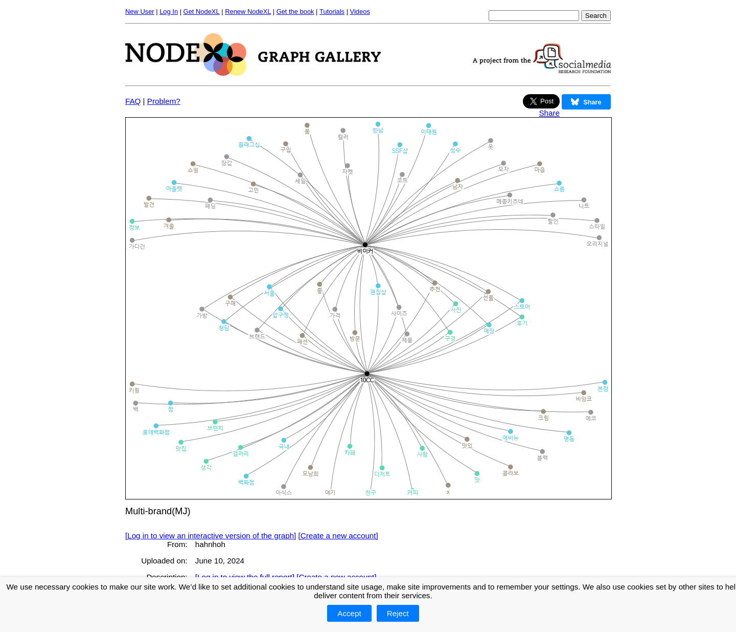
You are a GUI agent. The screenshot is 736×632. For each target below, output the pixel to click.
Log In (168, 11)
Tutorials (331, 11)
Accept (349, 613)
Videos (360, 11)
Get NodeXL (201, 11)
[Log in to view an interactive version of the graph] (210, 535)
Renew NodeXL (248, 11)
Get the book (295, 11)
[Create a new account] (338, 535)
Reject (398, 613)
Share (549, 112)
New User (139, 11)
